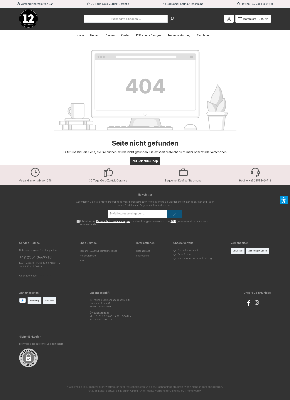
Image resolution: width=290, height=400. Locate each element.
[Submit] (174, 214)
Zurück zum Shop (145, 161)
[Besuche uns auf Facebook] (248, 302)
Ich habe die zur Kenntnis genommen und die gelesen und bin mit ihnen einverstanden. (144, 223)
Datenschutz (143, 250)
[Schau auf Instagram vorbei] (257, 302)
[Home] (82, 35)
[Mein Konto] (229, 19)
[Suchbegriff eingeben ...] (126, 19)
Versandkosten (135, 386)
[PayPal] (22, 300)
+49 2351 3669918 (35, 257)
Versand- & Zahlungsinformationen (98, 250)
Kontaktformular (46, 275)
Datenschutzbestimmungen (113, 221)
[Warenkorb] (253, 19)
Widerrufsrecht (88, 255)
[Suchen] (172, 19)
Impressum (142, 255)
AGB (173, 221)
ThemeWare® (193, 390)
